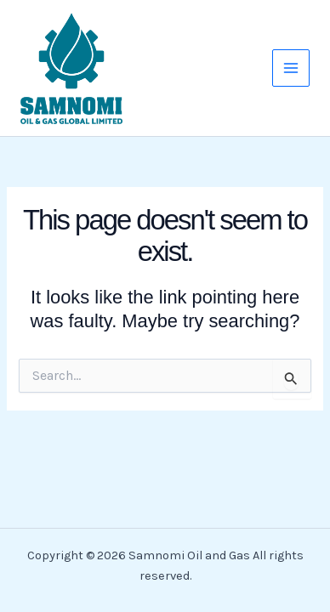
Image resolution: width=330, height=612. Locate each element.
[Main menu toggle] (291, 68)
